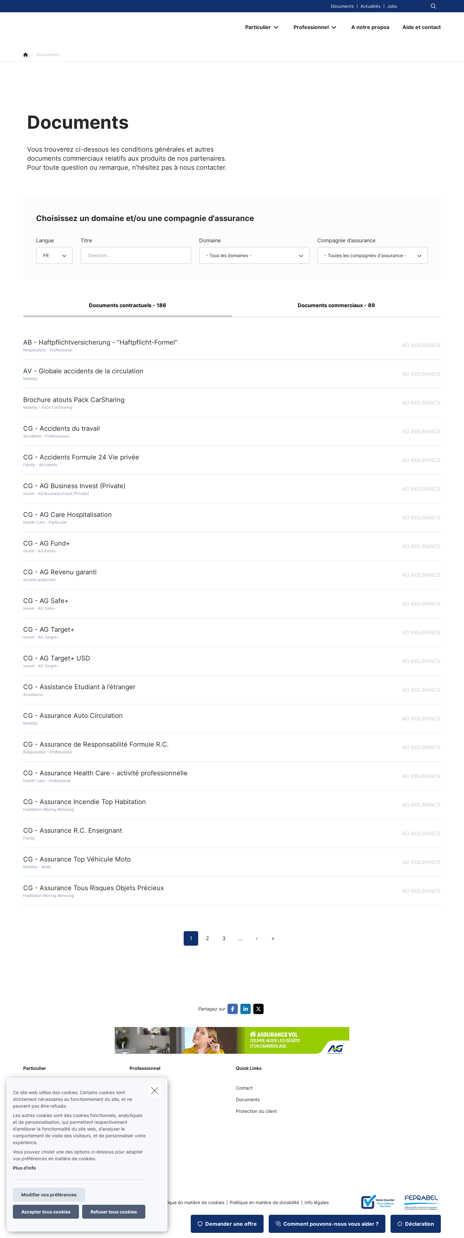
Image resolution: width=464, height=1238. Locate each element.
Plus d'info (24, 1168)
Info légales (316, 1202)
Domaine (210, 240)
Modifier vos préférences (49, 1194)
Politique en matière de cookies (191, 1202)
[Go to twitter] (259, 1009)
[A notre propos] (370, 27)
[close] (154, 1090)
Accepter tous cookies (46, 1211)
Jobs (392, 6)
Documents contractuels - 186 (127, 305)
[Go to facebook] (233, 1009)
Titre (86, 240)
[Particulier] (256, 27)
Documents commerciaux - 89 (336, 305)
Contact (244, 1088)
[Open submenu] (277, 27)
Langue (45, 240)
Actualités (371, 6)
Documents (342, 6)
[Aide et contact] (418, 27)
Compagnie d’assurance (346, 240)
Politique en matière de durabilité (264, 1202)
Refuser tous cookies (114, 1211)
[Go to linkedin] (246, 1009)
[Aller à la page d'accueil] (87, 27)
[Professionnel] (308, 27)
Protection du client (256, 1111)
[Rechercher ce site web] (433, 6)
